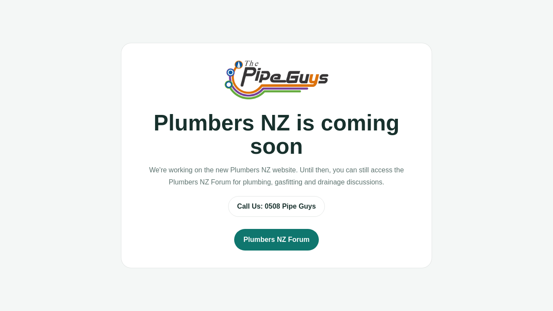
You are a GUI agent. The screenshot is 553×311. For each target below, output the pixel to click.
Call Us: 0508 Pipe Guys (276, 206)
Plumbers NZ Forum (277, 239)
